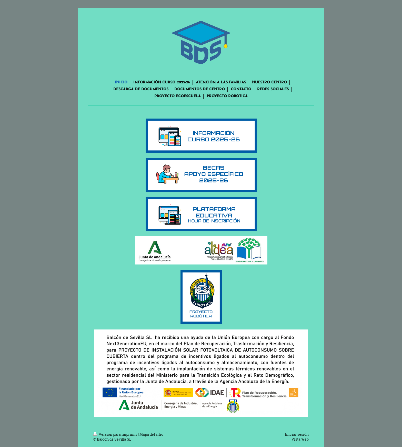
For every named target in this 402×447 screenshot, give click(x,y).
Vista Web (300, 439)
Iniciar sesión (297, 434)
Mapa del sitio (151, 434)
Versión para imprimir (115, 434)
